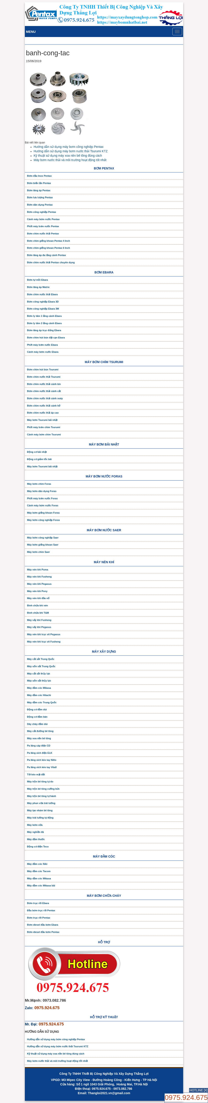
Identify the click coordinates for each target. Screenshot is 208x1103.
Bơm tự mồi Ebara (37, 280)
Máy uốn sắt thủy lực (39, 680)
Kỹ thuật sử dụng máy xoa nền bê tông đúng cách (68, 155)
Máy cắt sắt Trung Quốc (40, 659)
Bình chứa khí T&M (38, 612)
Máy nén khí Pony (37, 591)
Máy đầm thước (36, 839)
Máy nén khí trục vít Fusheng (43, 641)
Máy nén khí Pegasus (39, 584)
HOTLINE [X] (199, 1090)
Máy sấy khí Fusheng (39, 620)
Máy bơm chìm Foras (39, 484)
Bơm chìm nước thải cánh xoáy (45, 398)
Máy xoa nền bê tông (39, 738)
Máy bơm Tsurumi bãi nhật (42, 420)
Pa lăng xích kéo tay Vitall (42, 767)
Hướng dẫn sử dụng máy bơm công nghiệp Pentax (69, 147)
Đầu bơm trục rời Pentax (41, 910)
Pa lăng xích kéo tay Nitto (41, 760)
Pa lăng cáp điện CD (38, 745)
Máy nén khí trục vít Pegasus (43, 634)
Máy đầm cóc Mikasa (39, 688)
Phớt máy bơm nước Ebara (42, 345)
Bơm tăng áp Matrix (38, 287)
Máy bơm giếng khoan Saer (42, 544)
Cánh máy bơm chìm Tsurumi (44, 434)
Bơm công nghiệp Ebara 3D (43, 301)
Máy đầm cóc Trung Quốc (42, 702)
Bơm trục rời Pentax (38, 917)
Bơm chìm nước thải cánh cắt (44, 391)
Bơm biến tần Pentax (39, 183)
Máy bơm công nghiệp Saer (42, 537)
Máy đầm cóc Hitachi (39, 695)
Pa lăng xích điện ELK (39, 753)
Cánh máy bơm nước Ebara (42, 352)
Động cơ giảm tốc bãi (39, 459)
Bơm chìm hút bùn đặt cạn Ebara (46, 337)
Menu (31, 31)
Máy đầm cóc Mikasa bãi (41, 885)
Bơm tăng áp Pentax (38, 190)
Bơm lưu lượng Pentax (40, 197)
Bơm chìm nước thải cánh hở (43, 405)
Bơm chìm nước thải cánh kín (44, 384)
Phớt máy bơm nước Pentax (43, 226)
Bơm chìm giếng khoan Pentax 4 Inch (48, 241)
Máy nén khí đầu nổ (38, 598)
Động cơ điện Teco (38, 846)
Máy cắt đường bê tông (40, 731)
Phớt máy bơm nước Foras (42, 498)
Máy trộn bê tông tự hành (41, 796)
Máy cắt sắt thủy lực (38, 673)
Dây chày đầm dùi (37, 724)
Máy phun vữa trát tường (41, 803)
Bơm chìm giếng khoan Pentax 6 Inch (48, 248)
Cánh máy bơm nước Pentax (43, 219)
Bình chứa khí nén (37, 605)
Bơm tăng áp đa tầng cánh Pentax (46, 255)
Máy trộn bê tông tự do (40, 781)
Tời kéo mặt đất (36, 774)
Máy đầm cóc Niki (37, 864)
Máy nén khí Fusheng (39, 576)
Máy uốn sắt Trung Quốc (41, 666)
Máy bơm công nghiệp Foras (43, 520)
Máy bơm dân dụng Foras (42, 491)
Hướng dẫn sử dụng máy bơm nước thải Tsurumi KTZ (71, 151)
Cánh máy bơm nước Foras (42, 505)
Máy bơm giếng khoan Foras (43, 512)
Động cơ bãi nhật (37, 452)
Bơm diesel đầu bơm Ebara (42, 924)
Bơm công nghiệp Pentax (41, 212)
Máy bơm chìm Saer (38, 552)
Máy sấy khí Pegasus (39, 627)
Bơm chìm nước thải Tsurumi (43, 376)
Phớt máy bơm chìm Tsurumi (43, 427)
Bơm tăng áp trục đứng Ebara (44, 330)
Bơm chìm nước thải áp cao (43, 412)
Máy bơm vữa (34, 825)
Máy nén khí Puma (37, 569)
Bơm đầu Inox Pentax (39, 176)
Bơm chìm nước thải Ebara (42, 294)
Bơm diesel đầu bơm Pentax (43, 932)
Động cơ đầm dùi (37, 709)
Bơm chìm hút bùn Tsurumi (42, 369)
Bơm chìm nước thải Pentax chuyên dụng (51, 262)
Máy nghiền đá (35, 832)
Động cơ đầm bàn (37, 716)
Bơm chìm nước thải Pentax (43, 233)
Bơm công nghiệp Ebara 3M (43, 308)
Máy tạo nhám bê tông (40, 810)
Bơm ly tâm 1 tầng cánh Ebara (44, 316)
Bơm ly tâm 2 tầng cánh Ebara (44, 323)
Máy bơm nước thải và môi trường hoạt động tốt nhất (70, 160)
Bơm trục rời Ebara (38, 903)
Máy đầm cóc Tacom (39, 871)
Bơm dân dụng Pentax (40, 204)
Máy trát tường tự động (40, 817)
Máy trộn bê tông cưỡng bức (43, 788)
